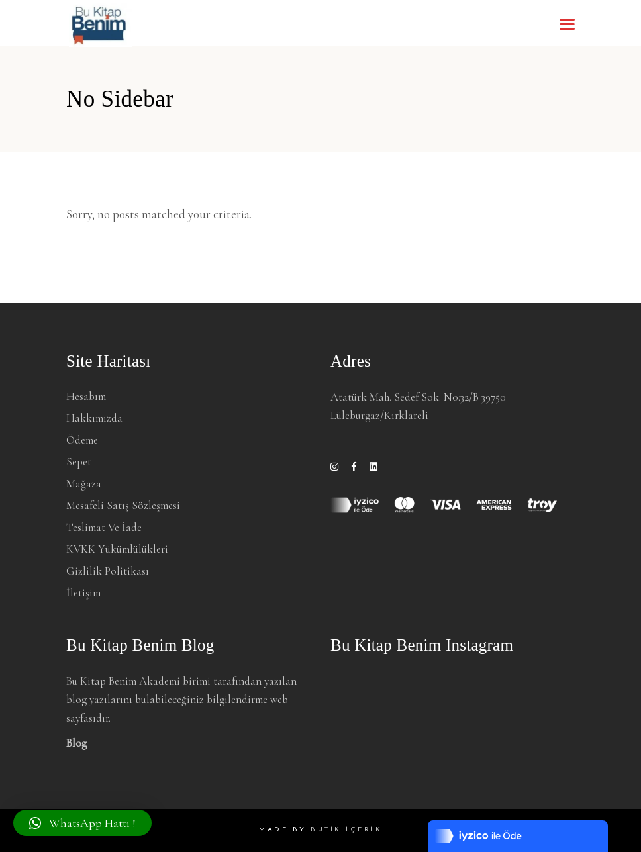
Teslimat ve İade (104, 527)
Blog (76, 743)
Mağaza (83, 484)
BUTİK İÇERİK (346, 829)
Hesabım (86, 396)
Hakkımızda (94, 418)
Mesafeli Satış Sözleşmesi (123, 505)
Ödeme (82, 440)
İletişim (83, 593)
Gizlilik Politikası (107, 571)
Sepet (78, 462)
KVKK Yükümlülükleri (117, 549)
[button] (82, 823)
